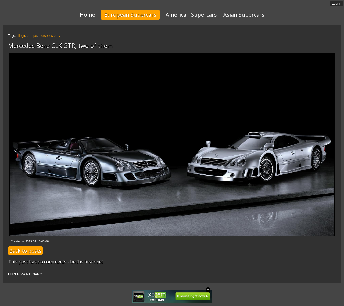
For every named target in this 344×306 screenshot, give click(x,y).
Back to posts (25, 250)
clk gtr (21, 36)
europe (32, 36)
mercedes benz (50, 36)
